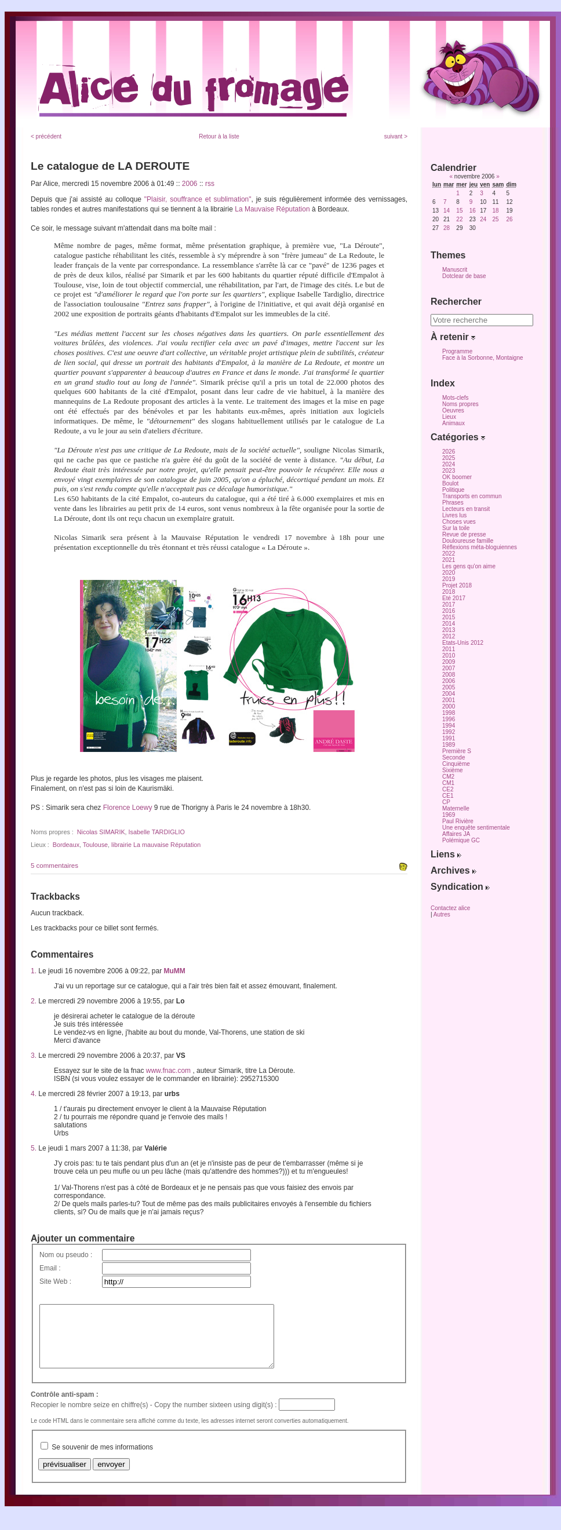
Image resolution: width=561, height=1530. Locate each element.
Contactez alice (450, 908)
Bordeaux (66, 844)
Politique (453, 490)
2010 (448, 655)
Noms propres (460, 404)
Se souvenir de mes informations (102, 1459)
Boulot (450, 483)
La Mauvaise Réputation (272, 209)
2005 (448, 687)
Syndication (460, 887)
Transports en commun (471, 496)
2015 (448, 617)
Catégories (458, 437)
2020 (448, 572)
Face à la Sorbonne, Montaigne (482, 358)
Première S (456, 751)
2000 (448, 706)
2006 (190, 184)
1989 (448, 745)
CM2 (448, 776)
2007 (448, 668)
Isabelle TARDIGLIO (157, 831)
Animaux (453, 423)
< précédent (46, 136)
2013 (448, 630)
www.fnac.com (168, 1071)
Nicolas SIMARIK (101, 831)
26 (509, 219)
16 (472, 210)
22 (459, 219)
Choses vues (459, 521)
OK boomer (457, 477)
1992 (448, 732)
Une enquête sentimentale (476, 827)
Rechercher (456, 301)
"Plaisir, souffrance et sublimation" (198, 199)
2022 (448, 553)
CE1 (447, 796)
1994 (448, 725)
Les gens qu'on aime (469, 566)
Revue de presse (464, 534)
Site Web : (55, 1281)
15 (459, 210)
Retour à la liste (219, 136)
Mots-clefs (455, 398)
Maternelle (455, 808)
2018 (448, 592)
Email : (50, 1268)
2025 (448, 458)
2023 (448, 471)
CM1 (448, 783)
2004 (448, 694)
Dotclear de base (464, 276)
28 (446, 228)
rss (209, 184)
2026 (448, 451)
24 (483, 219)
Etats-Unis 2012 (462, 643)
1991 (448, 738)
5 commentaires (54, 865)
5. (34, 1148)
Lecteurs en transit (466, 509)
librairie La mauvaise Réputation (156, 844)
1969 (448, 815)
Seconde (453, 757)
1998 (448, 713)
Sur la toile (455, 528)
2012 (448, 636)
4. (34, 1094)
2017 (448, 604)
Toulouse (95, 844)
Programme (457, 351)
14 (446, 210)
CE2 (447, 789)
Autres (442, 914)
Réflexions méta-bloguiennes (479, 547)
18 (495, 210)
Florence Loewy (127, 808)
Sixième (452, 770)
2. (34, 1001)
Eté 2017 (453, 598)
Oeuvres (453, 410)
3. (34, 1055)
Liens (446, 854)
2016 (448, 611)
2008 (448, 674)
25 (495, 219)
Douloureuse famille (467, 541)
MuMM (174, 971)
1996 (448, 719)
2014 (448, 623)
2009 (448, 662)
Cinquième (456, 764)
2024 (448, 464)
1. (34, 971)
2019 (448, 579)
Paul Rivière (457, 821)
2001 (448, 700)
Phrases (453, 502)
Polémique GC (461, 840)
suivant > (395, 136)
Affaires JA (456, 834)
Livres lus (454, 515)
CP (446, 802)
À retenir (453, 337)
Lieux (449, 417)
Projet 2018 (457, 585)
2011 (448, 649)
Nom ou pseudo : (65, 1255)
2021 (448, 560)
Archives (453, 870)
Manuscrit (454, 269)
